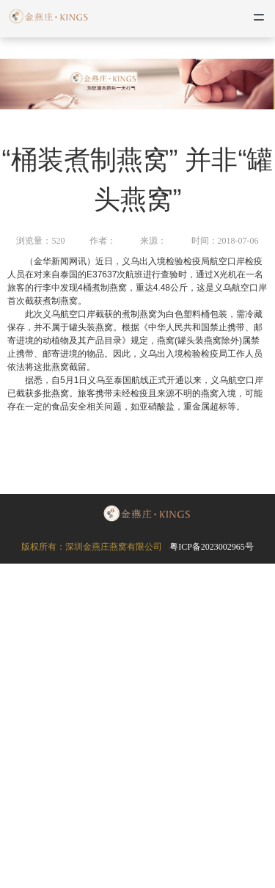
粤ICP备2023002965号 (211, 547)
